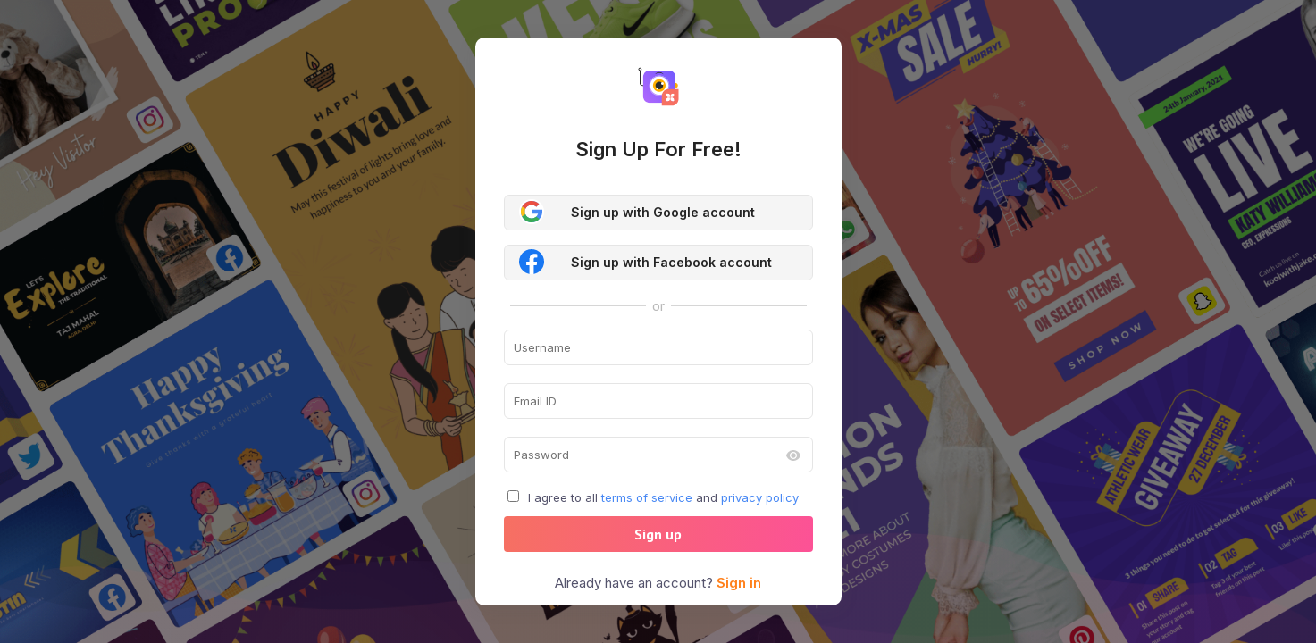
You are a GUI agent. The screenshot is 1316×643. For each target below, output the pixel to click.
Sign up (658, 534)
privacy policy (760, 497)
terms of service (647, 497)
